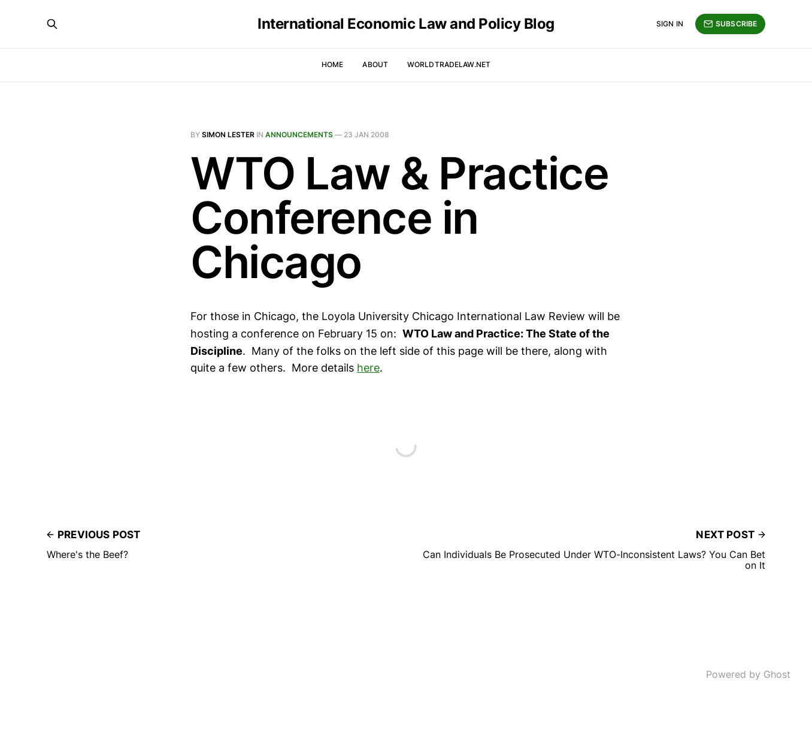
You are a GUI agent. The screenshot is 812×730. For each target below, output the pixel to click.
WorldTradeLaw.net (448, 64)
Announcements (299, 134)
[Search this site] (52, 24)
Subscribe (730, 24)
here (368, 367)
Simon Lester (228, 134)
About (375, 64)
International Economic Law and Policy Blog (406, 24)
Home (332, 64)
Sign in (669, 23)
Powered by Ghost (748, 674)
